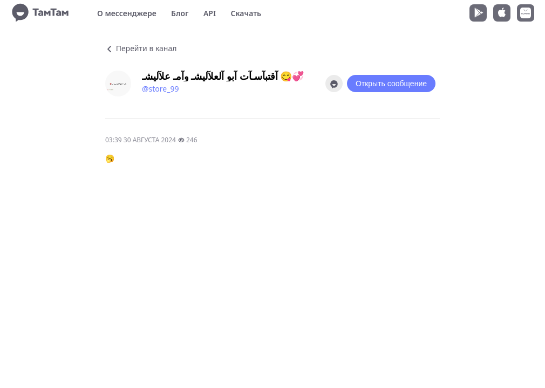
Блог (179, 13)
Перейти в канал (140, 48)
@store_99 (160, 89)
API (209, 13)
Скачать (245, 13)
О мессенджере (126, 13)
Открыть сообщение (391, 83)
